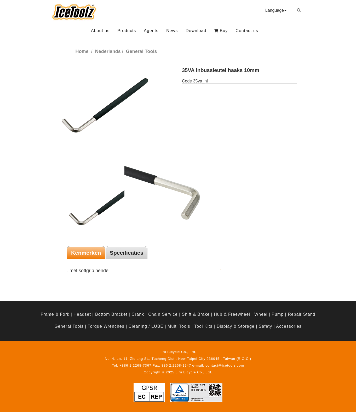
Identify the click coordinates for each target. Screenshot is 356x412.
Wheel (260, 314)
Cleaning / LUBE (146, 326)
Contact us (247, 30)
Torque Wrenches (106, 326)
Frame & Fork (55, 314)
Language (275, 10)
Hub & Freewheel (232, 314)
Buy (221, 30)
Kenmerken (86, 253)
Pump (278, 314)
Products (126, 30)
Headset (82, 314)
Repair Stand (301, 314)
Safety (265, 326)
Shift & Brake (196, 314)
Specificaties (126, 253)
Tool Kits (203, 326)
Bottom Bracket (111, 314)
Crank (137, 314)
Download (196, 30)
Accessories (288, 326)
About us (100, 30)
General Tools (68, 326)
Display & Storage (236, 326)
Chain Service (163, 314)
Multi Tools (179, 326)
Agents (151, 30)
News (172, 30)
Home (82, 51)
